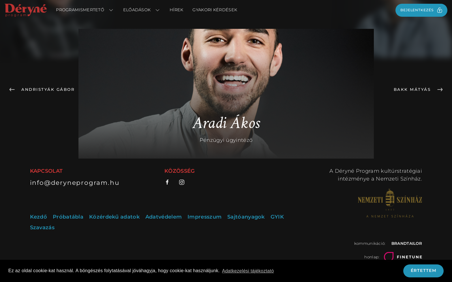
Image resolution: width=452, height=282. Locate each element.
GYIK (277, 217)
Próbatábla (68, 217)
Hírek (176, 9)
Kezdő (38, 217)
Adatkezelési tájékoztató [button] (248, 270)
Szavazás (42, 227)
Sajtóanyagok (246, 217)
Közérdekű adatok (114, 217)
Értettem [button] (423, 270)
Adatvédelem (163, 217)
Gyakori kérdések (214, 9)
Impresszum (204, 217)
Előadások (141, 10)
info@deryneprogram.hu (75, 182)
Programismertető (85, 10)
